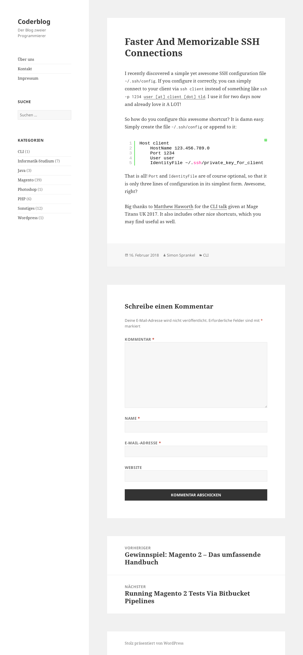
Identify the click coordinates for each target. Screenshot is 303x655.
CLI (21, 151)
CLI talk (218, 206)
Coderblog (34, 21)
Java (22, 170)
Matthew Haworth (173, 206)
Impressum (28, 78)
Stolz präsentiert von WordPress (154, 643)
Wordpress (28, 217)
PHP (22, 198)
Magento (26, 180)
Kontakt (25, 68)
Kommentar (140, 339)
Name (132, 418)
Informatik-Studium (36, 161)
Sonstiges (26, 208)
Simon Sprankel (181, 255)
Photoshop (27, 189)
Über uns (26, 59)
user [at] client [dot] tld (174, 96)
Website (133, 467)
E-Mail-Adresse (143, 442)
